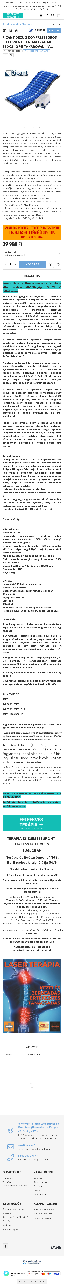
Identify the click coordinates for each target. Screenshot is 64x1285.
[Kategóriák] (41, 15)
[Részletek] (10, 30)
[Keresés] (53, 15)
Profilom (38, 1186)
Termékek (8, 1182)
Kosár (37, 1190)
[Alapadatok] (4, 30)
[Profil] (47, 15)
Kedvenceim (40, 1194)
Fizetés (6, 1221)
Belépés (38, 1177)
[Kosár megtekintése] (58, 15)
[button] (50, 264)
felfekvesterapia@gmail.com (41, 2)
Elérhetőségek (10, 1229)
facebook (5, 1246)
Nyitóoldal (8, 1177)
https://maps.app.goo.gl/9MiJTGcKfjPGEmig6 (36, 913)
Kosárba (54, 30)
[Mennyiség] (10, 264)
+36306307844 (15, 2)
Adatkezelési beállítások (32, 1281)
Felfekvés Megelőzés (45, 1209)
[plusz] (15, 264)
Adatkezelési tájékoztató (15, 1217)
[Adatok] (16, 30)
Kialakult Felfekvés (43, 1213)
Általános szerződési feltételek (13, 1211)
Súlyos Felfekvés (42, 1217)
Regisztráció (40, 1182)
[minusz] (5, 264)
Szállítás (7, 1225)
